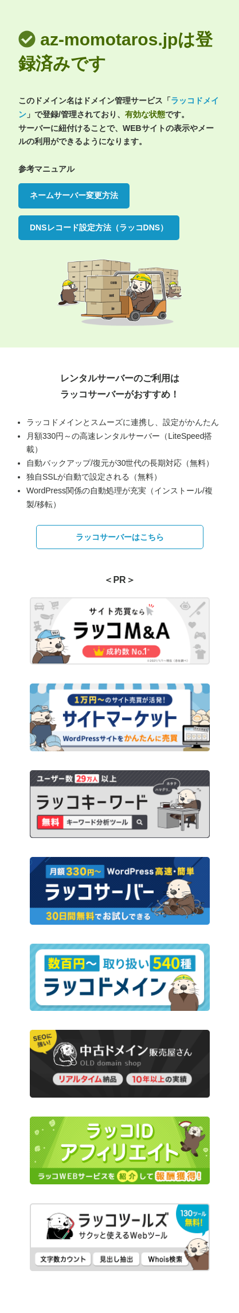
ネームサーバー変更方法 (74, 195)
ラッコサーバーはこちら (120, 537)
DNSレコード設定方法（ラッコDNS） (99, 227)
